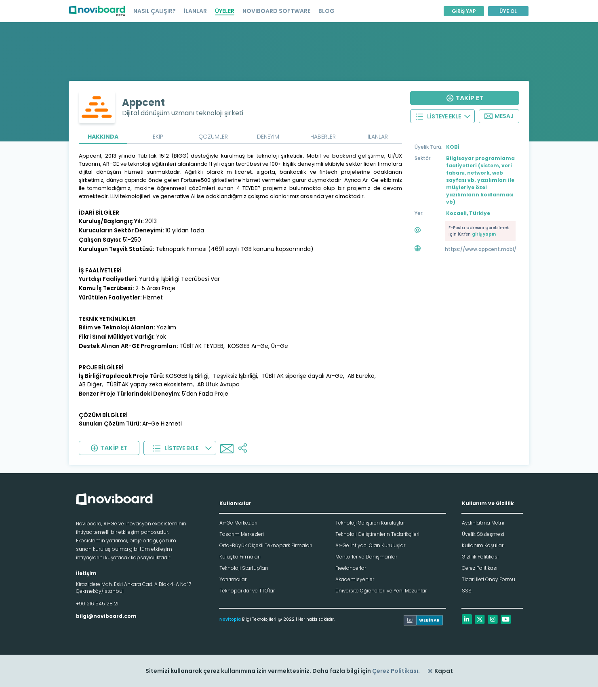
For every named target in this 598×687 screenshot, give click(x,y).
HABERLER (323, 137)
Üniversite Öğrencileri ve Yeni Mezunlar (381, 590)
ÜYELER (224, 11)
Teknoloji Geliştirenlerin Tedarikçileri (377, 534)
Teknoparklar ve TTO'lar (247, 590)
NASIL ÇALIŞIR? (154, 11)
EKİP (158, 137)
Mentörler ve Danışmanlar (366, 556)
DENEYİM (268, 137)
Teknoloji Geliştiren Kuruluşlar (370, 522)
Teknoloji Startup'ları (243, 568)
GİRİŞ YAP (464, 11)
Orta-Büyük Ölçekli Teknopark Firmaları (265, 545)
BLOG (326, 11)
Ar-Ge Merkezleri (238, 522)
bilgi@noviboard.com (106, 616)
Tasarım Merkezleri (241, 534)
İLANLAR (195, 11)
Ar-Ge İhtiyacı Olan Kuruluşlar (370, 545)
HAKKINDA (103, 137)
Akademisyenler (354, 579)
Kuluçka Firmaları (240, 556)
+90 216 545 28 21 (97, 603)
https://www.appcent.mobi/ (480, 249)
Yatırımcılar (232, 579)
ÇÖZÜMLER (213, 137)
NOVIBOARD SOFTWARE (276, 11)
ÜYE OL (508, 11)
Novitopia (230, 619)
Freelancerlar (350, 568)
